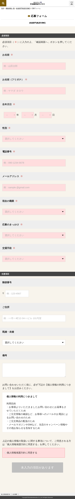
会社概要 (15, 494)
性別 (4, 128)
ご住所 (5, 307)
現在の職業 (8, 201)
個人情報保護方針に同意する (21, 452)
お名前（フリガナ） (13, 79)
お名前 (5, 55)
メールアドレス (10, 176)
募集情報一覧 (10, 8)
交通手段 (7, 248)
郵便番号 (7, 282)
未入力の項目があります (37, 467)
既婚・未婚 (8, 332)
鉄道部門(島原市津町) (23, 8)
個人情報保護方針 (5, 494)
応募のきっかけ (10, 224)
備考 (4, 355)
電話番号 (7, 151)
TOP (2, 8)
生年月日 (7, 104)
